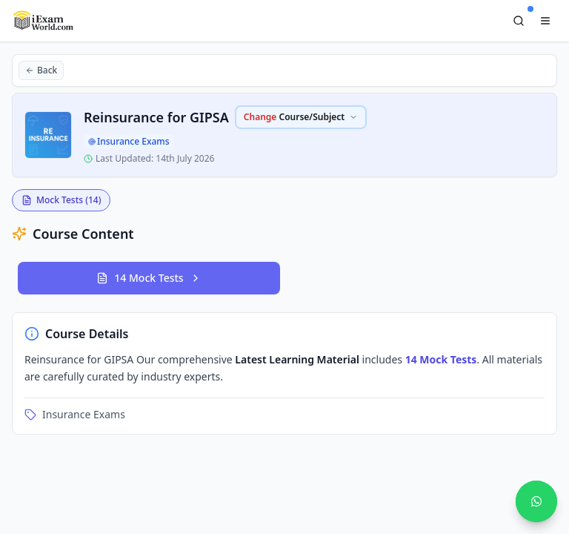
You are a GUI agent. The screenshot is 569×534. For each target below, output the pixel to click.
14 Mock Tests (148, 278)
